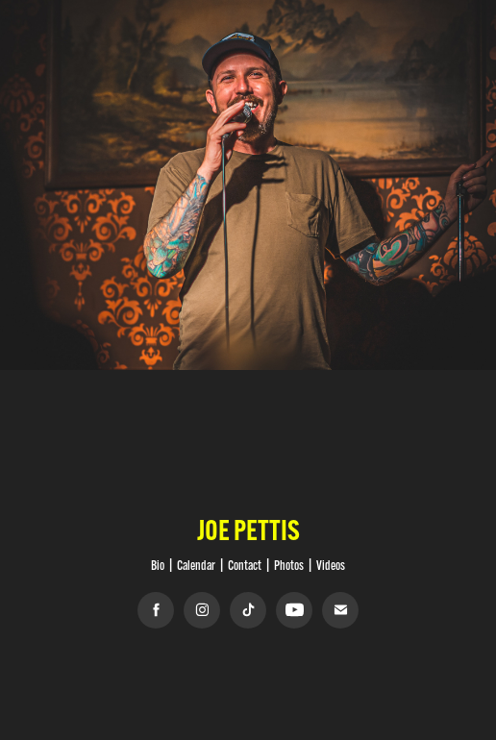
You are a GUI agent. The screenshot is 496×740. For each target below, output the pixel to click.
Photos (289, 565)
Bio (157, 565)
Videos (330, 565)
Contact (244, 565)
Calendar (196, 565)
